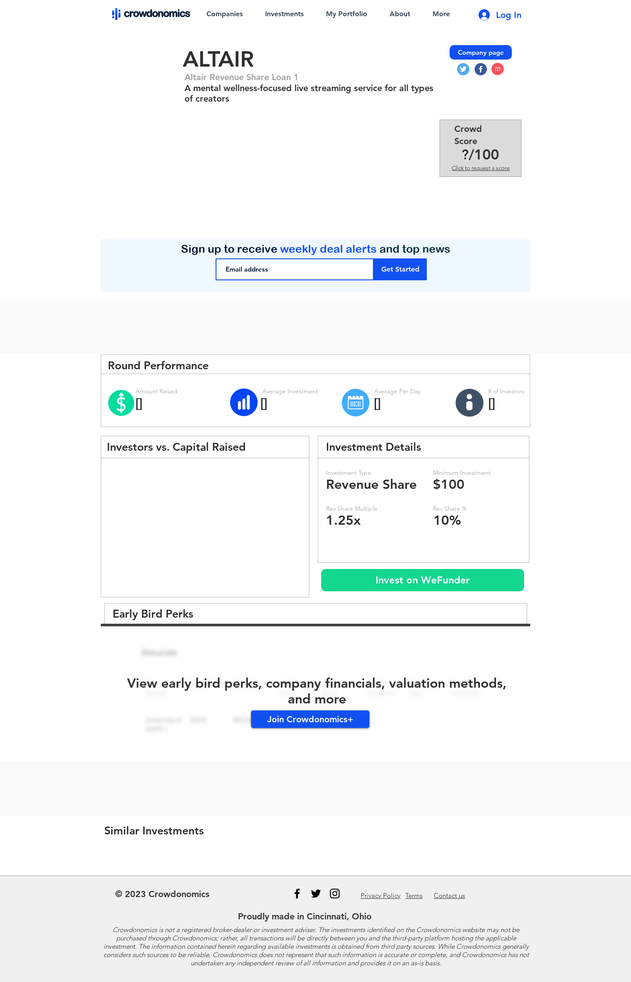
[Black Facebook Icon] (297, 893)
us (449, 895)
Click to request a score (481, 168)
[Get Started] (400, 269)
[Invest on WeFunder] (422, 580)
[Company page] (481, 52)
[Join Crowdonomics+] (310, 719)
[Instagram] (334, 893)
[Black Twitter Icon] (316, 893)
